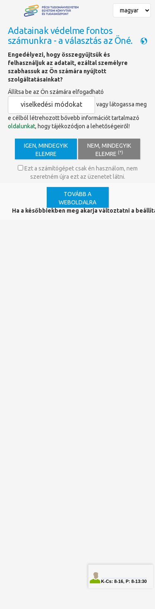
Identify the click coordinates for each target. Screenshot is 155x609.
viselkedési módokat (51, 104)
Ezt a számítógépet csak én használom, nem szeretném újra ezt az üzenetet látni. (78, 172)
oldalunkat (21, 126)
